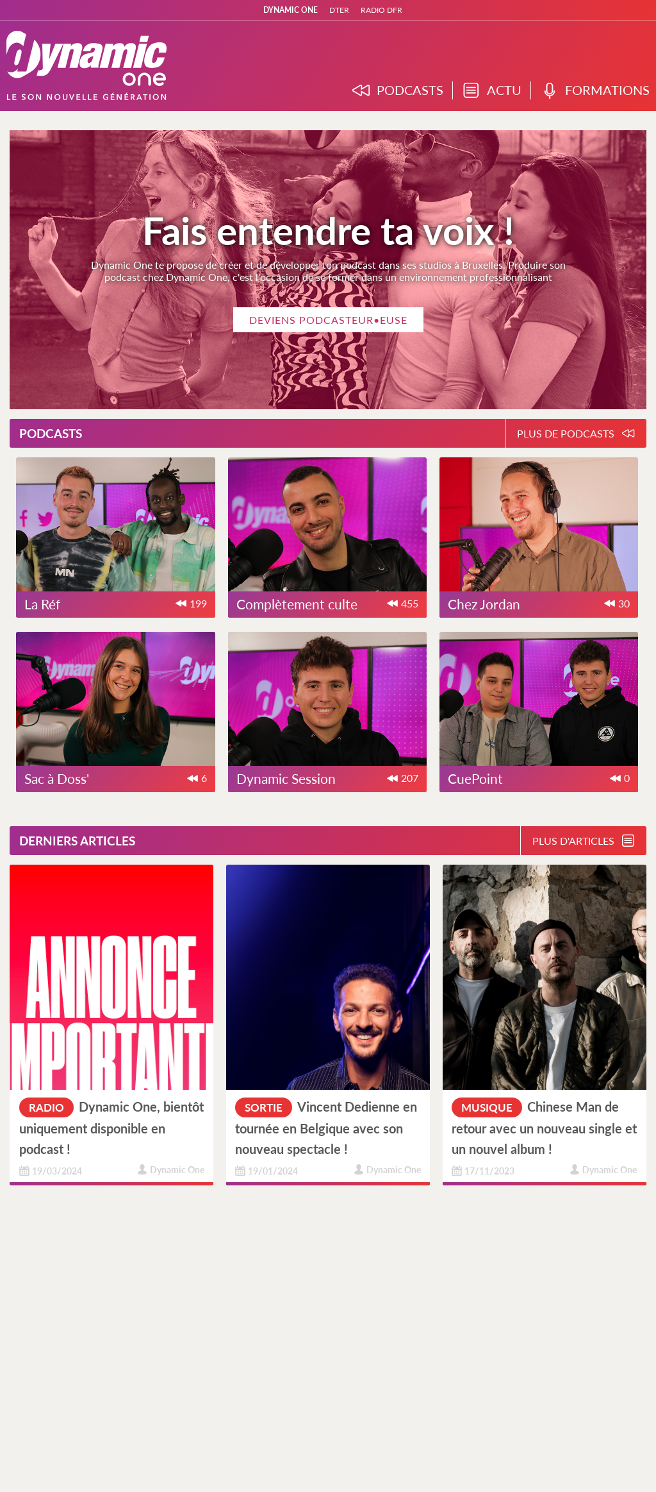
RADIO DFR (381, 10)
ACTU (492, 90)
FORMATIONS (595, 90)
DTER (339, 10)
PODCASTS (397, 90)
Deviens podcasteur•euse (328, 320)
